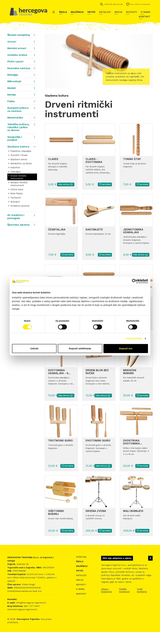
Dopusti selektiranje (80, 348)
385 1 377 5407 (31, 606)
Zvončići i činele (19, 155)
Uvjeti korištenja (142, 590)
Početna (81, 557)
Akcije (118, 12)
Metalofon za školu (21, 163)
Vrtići (91, 12)
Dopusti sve (125, 348)
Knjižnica (77, 12)
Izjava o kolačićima (106, 590)
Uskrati (34, 348)
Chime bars (16, 189)
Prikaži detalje (134, 338)
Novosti (131, 12)
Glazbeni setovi (18, 159)
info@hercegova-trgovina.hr (30, 602)
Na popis (105, 184)
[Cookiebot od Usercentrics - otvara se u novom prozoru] (134, 281)
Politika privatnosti (124, 590)
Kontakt (144, 16)
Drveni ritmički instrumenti (18, 177)
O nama (145, 12)
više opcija (65, 184)
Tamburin (15, 197)
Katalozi (105, 12)
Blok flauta (16, 193)
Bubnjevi (15, 201)
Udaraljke (15, 171)
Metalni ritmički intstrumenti (18, 183)
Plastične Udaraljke (20, 151)
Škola (63, 12)
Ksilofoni (15, 167)
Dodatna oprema (19, 205)
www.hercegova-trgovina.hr (22, 609)
